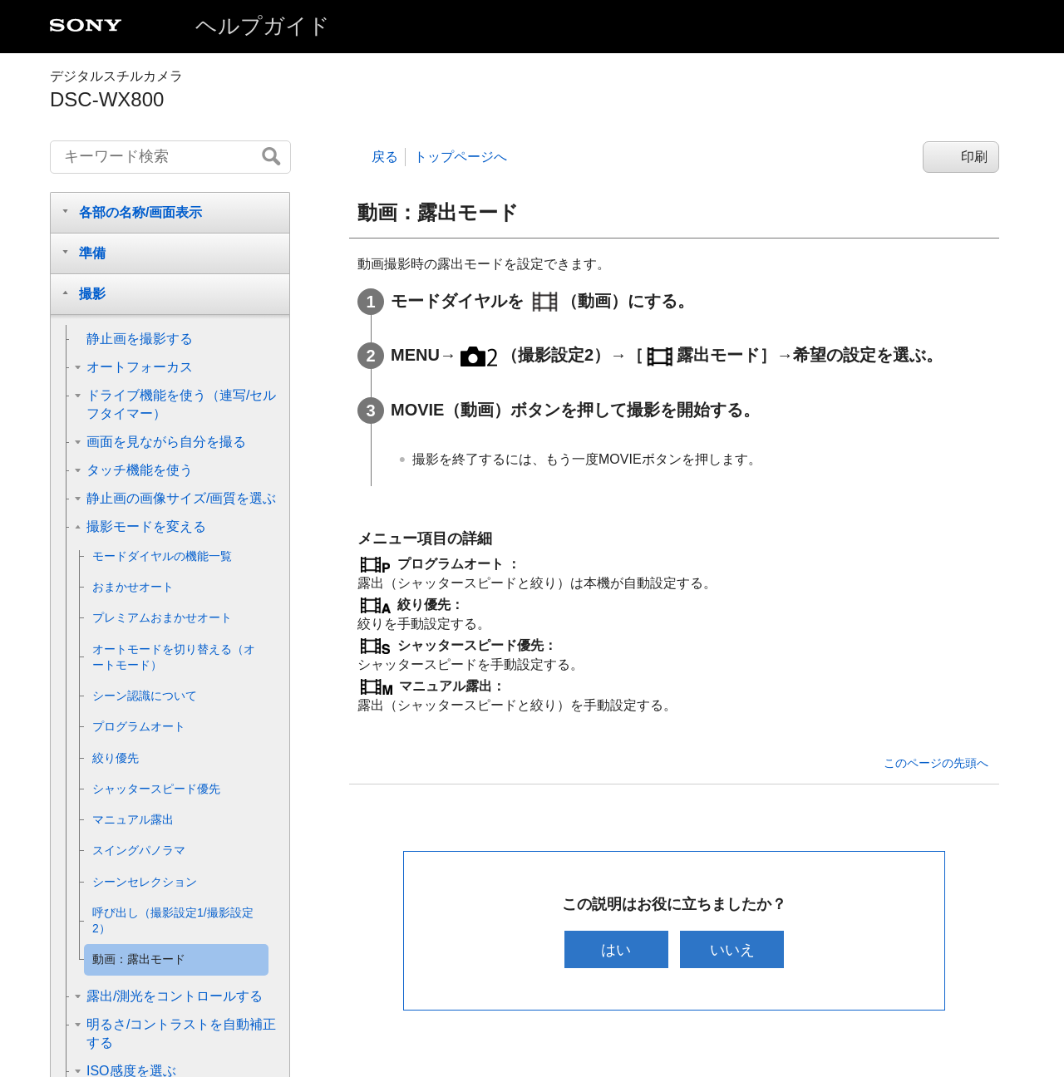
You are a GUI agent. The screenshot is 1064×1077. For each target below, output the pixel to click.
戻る (385, 157)
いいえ (734, 949)
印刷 (974, 157)
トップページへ (460, 157)
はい (614, 949)
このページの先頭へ (936, 763)
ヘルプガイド (262, 25)
